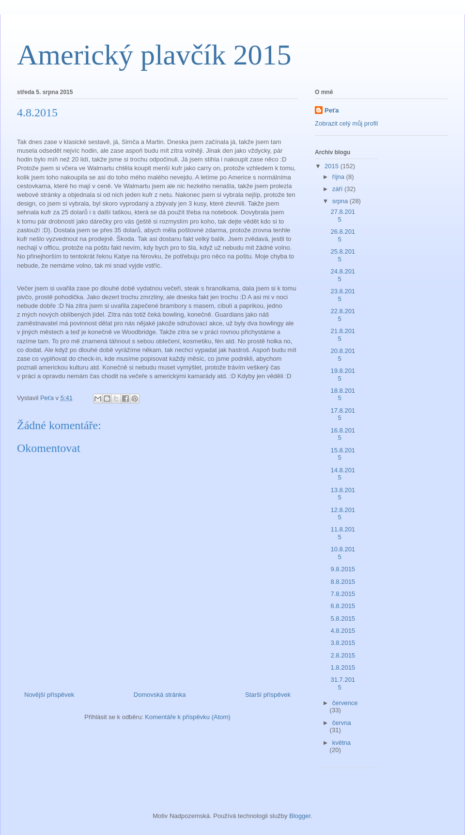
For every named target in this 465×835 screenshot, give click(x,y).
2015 (333, 166)
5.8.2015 (342, 618)
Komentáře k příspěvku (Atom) (187, 717)
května (341, 742)
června (341, 722)
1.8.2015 (342, 667)
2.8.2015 (342, 655)
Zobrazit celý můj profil (346, 123)
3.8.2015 (342, 642)
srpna (341, 201)
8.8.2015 (342, 581)
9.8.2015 (342, 569)
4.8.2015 (342, 630)
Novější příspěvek (49, 694)
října (339, 176)
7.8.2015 (342, 593)
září (338, 189)
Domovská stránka (160, 694)
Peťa (332, 110)
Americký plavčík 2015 (154, 55)
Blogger (299, 815)
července (345, 703)
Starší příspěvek (268, 694)
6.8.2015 (342, 606)
